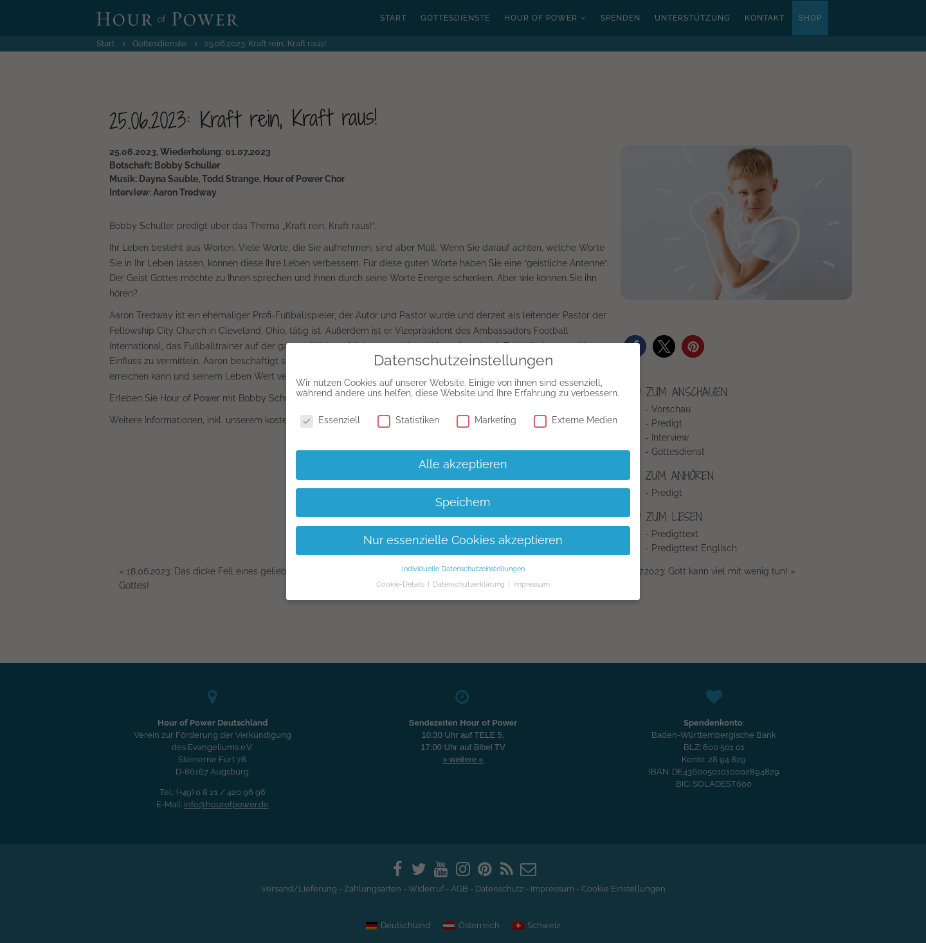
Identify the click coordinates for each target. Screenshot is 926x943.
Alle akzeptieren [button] (463, 464)
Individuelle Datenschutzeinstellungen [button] (463, 568)
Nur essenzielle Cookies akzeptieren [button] (463, 540)
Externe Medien (575, 420)
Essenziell (330, 420)
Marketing (486, 420)
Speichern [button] (463, 502)
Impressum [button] (531, 584)
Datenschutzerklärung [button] (470, 584)
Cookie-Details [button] (401, 584)
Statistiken (408, 420)
